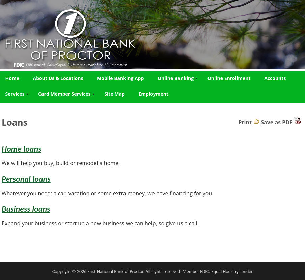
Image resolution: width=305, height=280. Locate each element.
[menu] (152, 86)
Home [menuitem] (12, 78)
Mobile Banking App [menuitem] (120, 78)
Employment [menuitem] (153, 94)
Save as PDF (277, 122)
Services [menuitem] (17, 94)
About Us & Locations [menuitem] (58, 78)
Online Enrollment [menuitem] (229, 78)
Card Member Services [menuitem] (67, 94)
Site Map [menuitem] (114, 94)
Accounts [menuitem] (275, 78)
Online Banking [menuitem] (178, 78)
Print (245, 122)
